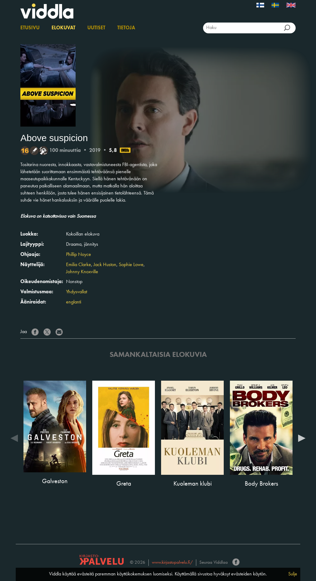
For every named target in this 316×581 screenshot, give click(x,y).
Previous (14, 437)
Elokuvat (63, 28)
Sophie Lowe (131, 264)
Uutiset (96, 28)
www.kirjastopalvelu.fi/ (172, 562)
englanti (73, 302)
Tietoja (126, 28)
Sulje (292, 574)
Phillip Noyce (78, 254)
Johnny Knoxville (82, 272)
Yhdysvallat (76, 292)
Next (302, 437)
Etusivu (30, 28)
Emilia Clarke (78, 264)
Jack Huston (105, 264)
